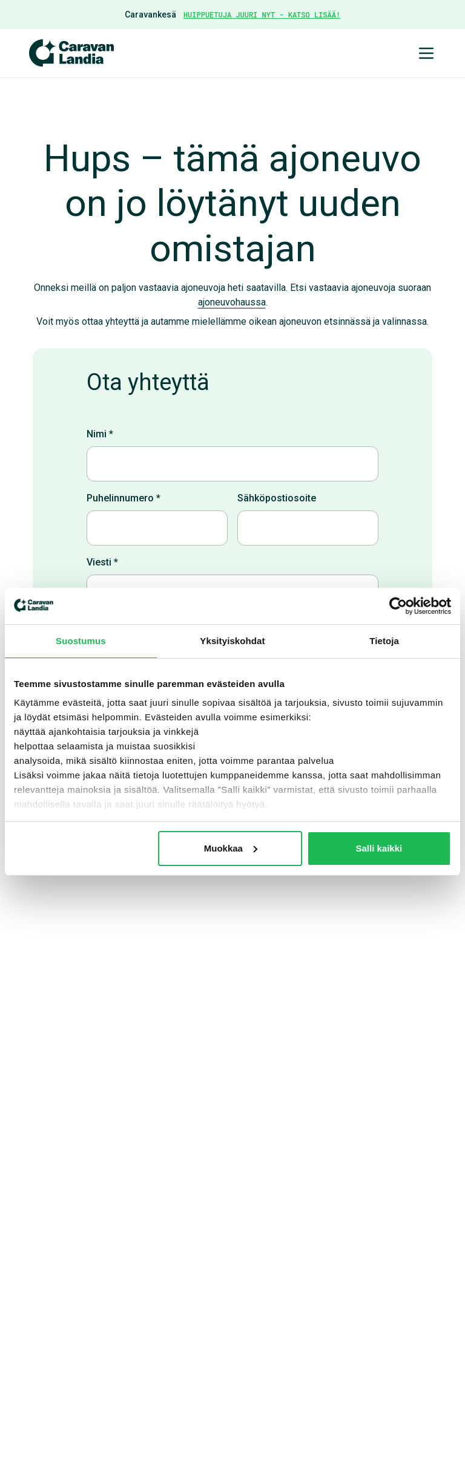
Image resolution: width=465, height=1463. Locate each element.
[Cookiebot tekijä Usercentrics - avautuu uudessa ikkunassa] (398, 606)
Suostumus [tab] (81, 641)
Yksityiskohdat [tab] (232, 641)
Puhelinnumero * (123, 498)
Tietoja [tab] (384, 641)
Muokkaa (230, 848)
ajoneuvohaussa (232, 302)
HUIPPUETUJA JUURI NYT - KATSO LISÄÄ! (261, 14)
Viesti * (102, 562)
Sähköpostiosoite (276, 498)
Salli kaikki (379, 848)
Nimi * (100, 434)
